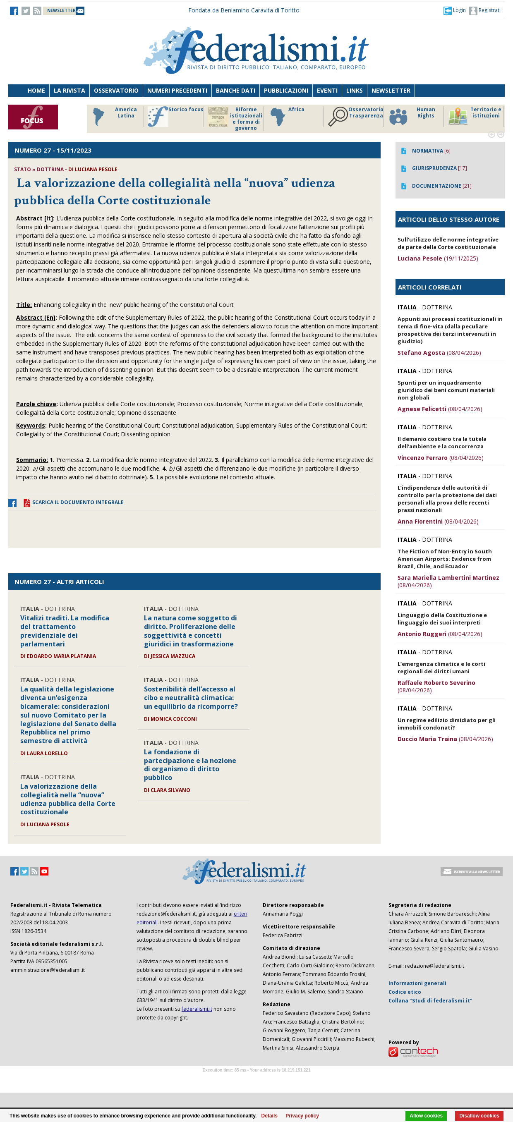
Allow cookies (426, 1116)
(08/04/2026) (439, 352)
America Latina (112, 116)
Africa (286, 116)
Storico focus (176, 116)
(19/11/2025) (438, 258)
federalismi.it (197, 1008)
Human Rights (411, 116)
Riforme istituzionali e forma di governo (235, 118)
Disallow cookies (479, 1116)
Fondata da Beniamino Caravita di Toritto (244, 10)
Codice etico (404, 991)
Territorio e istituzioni (474, 116)
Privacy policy (302, 1116)
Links (354, 90)
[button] (454, 10)
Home (36, 90)
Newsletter (391, 90)
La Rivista (69, 90)
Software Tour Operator (256, 1079)
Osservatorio (116, 90)
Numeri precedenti (177, 90)
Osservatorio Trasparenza (356, 116)
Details (269, 1116)
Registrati (485, 11)
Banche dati (235, 90)
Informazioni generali (417, 983)
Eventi (327, 90)
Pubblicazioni (286, 90)
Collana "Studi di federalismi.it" (430, 1000)
